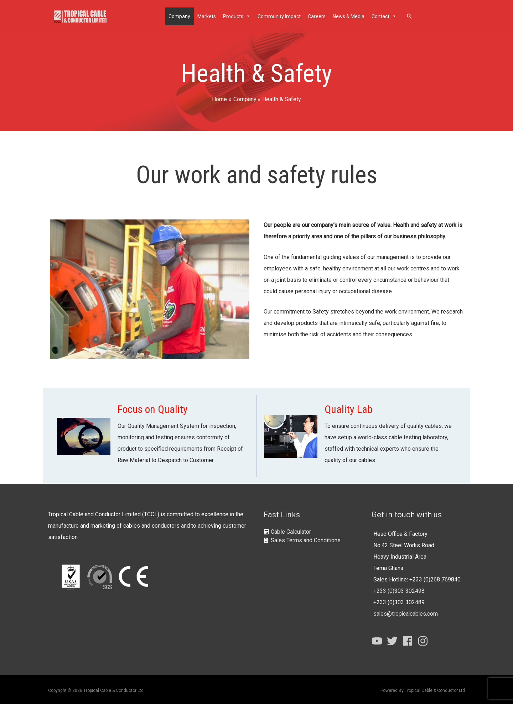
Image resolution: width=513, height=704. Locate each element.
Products (237, 16)
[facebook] (409, 639)
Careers (317, 16)
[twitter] (394, 639)
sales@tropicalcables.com (406, 612)
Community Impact (279, 16)
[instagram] (424, 639)
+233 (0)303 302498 (399, 589)
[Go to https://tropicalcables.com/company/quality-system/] (153, 434)
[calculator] (287, 530)
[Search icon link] (409, 15)
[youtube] (378, 639)
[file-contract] (302, 538)
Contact (384, 16)
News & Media (349, 16)
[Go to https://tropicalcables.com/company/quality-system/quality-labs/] (360, 434)
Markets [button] (207, 16)
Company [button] (180, 16)
